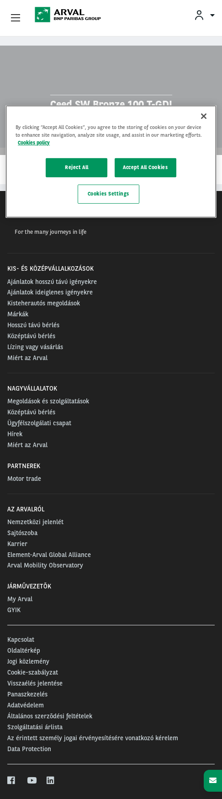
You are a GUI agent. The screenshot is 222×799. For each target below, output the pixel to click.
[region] (111, 161)
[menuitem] (204, 14)
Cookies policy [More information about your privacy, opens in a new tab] (34, 142)
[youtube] (31, 780)
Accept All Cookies (145, 167)
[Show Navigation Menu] (15, 18)
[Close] (204, 116)
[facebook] (11, 780)
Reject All (77, 167)
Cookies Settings (108, 194)
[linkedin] (51, 780)
